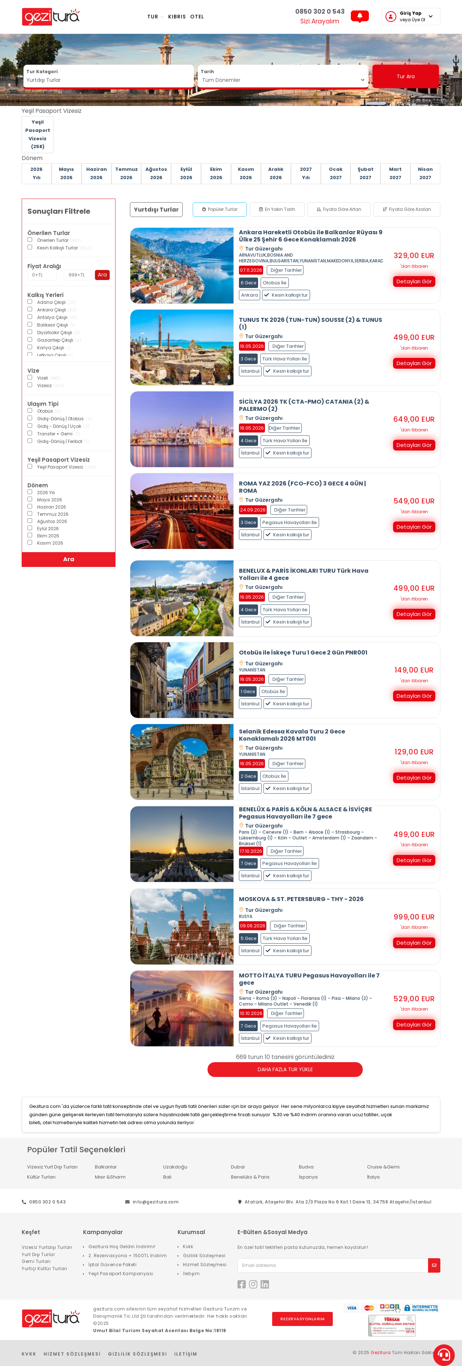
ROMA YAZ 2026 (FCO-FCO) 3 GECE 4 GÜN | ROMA (302, 487)
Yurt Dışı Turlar (38, 1254)
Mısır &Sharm (110, 1177)
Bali (167, 1177)
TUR (155, 16)
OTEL (197, 16)
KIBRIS (177, 16)
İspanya (308, 1177)
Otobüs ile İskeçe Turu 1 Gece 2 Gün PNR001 (303, 652)
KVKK (29, 1354)
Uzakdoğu (175, 1166)
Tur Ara (406, 76)
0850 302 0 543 (320, 11)
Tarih (207, 71)
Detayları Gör (414, 281)
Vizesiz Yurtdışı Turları (47, 1247)
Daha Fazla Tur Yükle (285, 1069)
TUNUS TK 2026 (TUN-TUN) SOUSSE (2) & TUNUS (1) (310, 323)
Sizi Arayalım (319, 21)
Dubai (238, 1166)
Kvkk (188, 1246)
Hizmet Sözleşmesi (205, 1264)
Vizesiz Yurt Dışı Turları (52, 1166)
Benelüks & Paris (250, 1177)
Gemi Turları (36, 1261)
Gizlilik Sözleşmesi (204, 1255)
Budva (306, 1166)
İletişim (191, 1273)
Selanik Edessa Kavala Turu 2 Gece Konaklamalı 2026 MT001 (292, 735)
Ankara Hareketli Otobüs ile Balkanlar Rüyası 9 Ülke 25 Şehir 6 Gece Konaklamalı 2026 (311, 236)
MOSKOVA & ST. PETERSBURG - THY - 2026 (301, 899)
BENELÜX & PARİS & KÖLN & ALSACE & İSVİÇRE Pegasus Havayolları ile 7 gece (305, 813)
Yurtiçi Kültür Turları (44, 1268)
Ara (102, 274)
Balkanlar (106, 1166)
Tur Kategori (42, 71)
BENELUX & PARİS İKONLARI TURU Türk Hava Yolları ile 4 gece (304, 574)
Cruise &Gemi (383, 1166)
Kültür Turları (41, 1177)
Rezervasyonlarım (302, 1319)
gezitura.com (109, 1309)
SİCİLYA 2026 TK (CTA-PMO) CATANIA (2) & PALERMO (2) (304, 405)
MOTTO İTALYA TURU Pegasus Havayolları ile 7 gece (309, 979)
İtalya (373, 1177)
